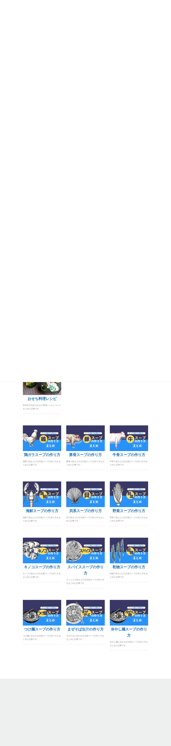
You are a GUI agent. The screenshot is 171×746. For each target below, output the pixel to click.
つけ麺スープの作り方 (42, 629)
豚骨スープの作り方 (85, 455)
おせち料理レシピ (42, 399)
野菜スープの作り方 (129, 511)
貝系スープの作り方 (85, 511)
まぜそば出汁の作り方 (85, 629)
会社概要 (97, 696)
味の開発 (12, 705)
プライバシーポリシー (18, 710)
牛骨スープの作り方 (129, 455)
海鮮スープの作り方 (42, 511)
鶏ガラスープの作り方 (42, 455)
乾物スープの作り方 (129, 567)
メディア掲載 (99, 718)
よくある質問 (99, 705)
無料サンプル (14, 696)
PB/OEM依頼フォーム (18, 718)
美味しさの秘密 (100, 701)
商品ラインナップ (16, 692)
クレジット (13, 714)
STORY (97, 692)
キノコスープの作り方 (42, 567)
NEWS (96, 710)
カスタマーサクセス (103, 714)
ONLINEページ (15, 701)
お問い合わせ (99, 723)
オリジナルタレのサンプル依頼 (23, 723)
